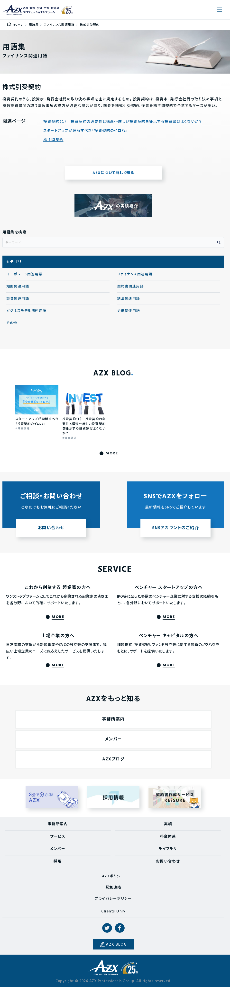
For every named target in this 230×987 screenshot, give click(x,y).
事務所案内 (58, 824)
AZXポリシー (113, 876)
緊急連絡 (113, 888)
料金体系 (168, 837)
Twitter (107, 928)
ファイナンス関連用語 (134, 274)
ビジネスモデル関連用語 (26, 311)
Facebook (120, 928)
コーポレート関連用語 (24, 274)
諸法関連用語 (128, 299)
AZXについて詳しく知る (113, 173)
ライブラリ (168, 849)
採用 (58, 861)
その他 (11, 323)
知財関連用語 (17, 286)
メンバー (57, 849)
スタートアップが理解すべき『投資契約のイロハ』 (85, 131)
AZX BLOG (116, 944)
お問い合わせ (168, 861)
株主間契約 (53, 140)
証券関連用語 (17, 299)
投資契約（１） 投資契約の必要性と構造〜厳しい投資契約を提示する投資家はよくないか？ (122, 122)
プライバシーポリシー (113, 899)
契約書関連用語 (130, 286)
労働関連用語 (128, 311)
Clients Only (113, 911)
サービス (57, 837)
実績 (168, 824)
